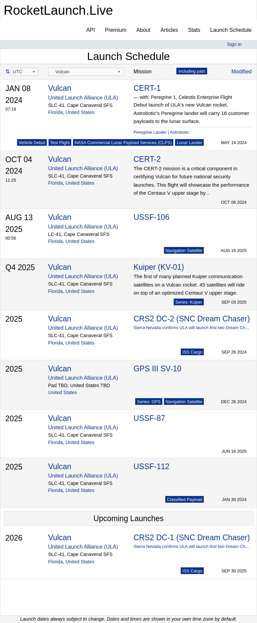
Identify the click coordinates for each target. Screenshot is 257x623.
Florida (55, 112)
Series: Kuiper (188, 302)
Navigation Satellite (184, 250)
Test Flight (60, 142)
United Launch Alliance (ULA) (83, 98)
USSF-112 (151, 466)
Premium (115, 30)
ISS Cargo (192, 352)
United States (80, 112)
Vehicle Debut (32, 142)
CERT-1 (147, 88)
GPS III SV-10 (157, 368)
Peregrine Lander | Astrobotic (161, 132)
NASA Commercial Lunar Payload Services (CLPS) (123, 142)
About (144, 30)
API (90, 30)
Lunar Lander (189, 142)
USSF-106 (151, 217)
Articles (169, 30)
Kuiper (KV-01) (159, 267)
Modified (242, 71)
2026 (13, 538)
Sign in (234, 44)
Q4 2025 (20, 267)
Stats (194, 30)
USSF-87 (149, 418)
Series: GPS (148, 401)
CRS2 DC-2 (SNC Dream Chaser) (192, 318)
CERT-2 (147, 159)
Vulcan (59, 88)
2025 (13, 319)
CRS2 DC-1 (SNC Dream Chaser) (192, 537)
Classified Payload (184, 499)
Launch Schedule (231, 30)
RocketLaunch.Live (58, 10)
